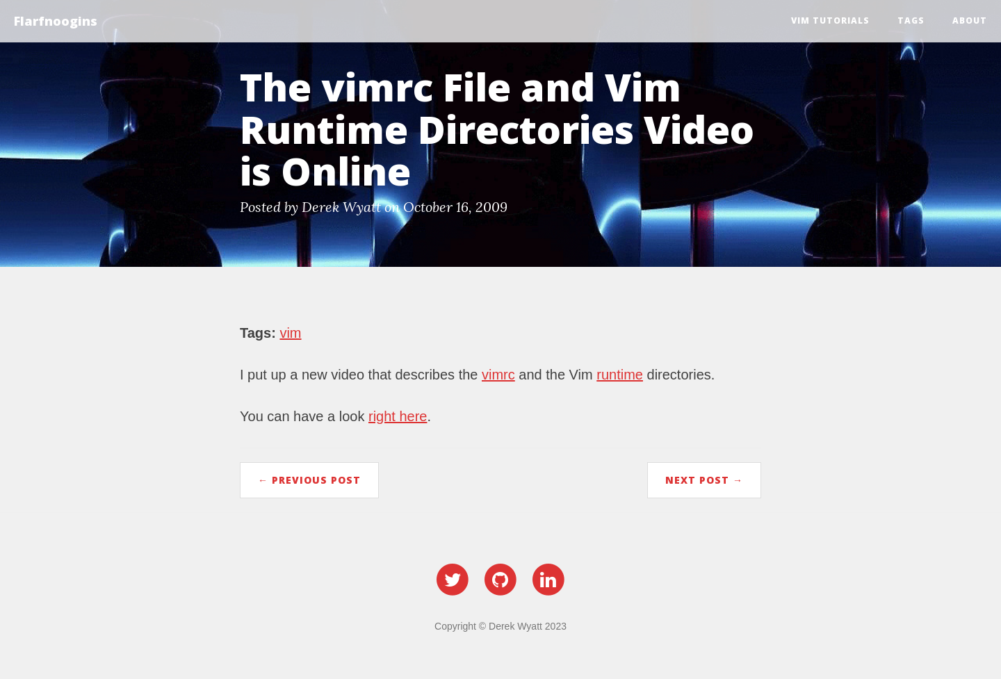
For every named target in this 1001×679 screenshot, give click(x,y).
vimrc (498, 374)
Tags (911, 20)
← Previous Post (309, 479)
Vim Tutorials (830, 20)
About (969, 20)
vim (290, 333)
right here (398, 416)
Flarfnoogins (55, 21)
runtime (619, 374)
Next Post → (704, 479)
